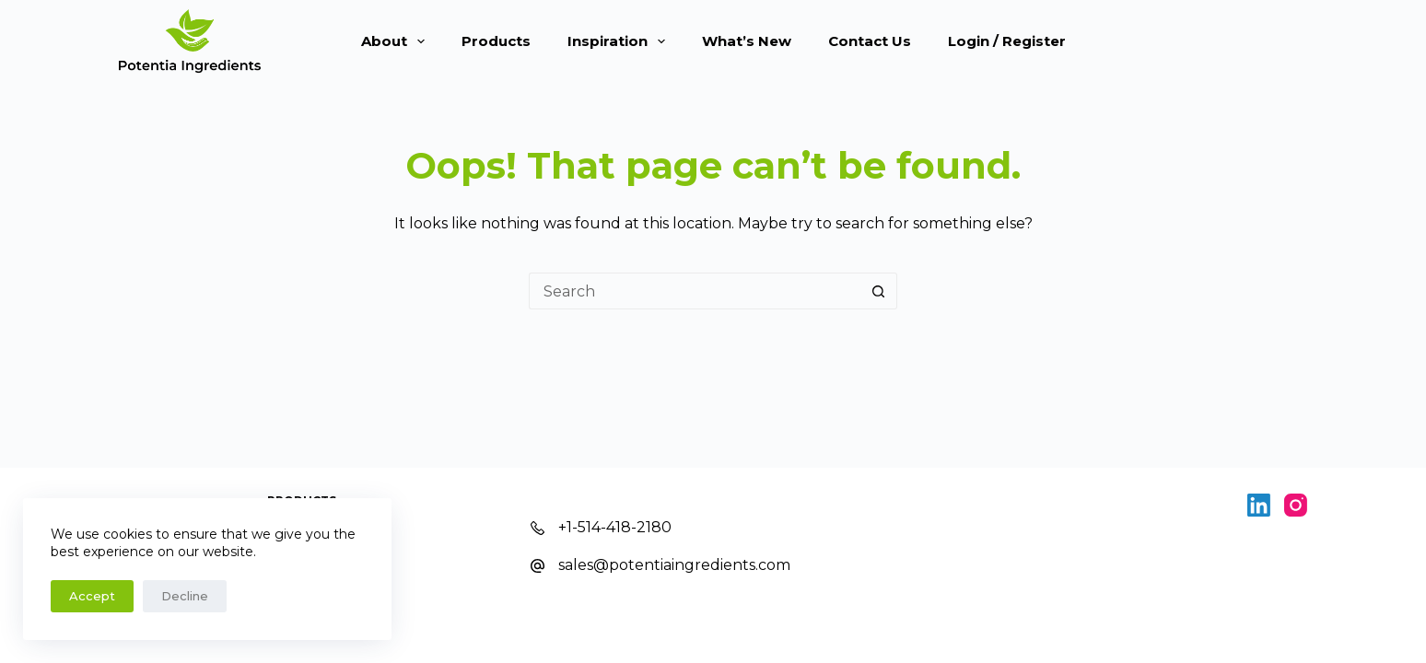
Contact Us (869, 41)
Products (496, 41)
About (396, 41)
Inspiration (619, 41)
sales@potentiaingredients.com (674, 565)
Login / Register (1007, 41)
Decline (184, 595)
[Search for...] (694, 291)
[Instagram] (1295, 505)
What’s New (746, 41)
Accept (92, 595)
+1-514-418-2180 (615, 527)
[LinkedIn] (1258, 505)
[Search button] (878, 291)
